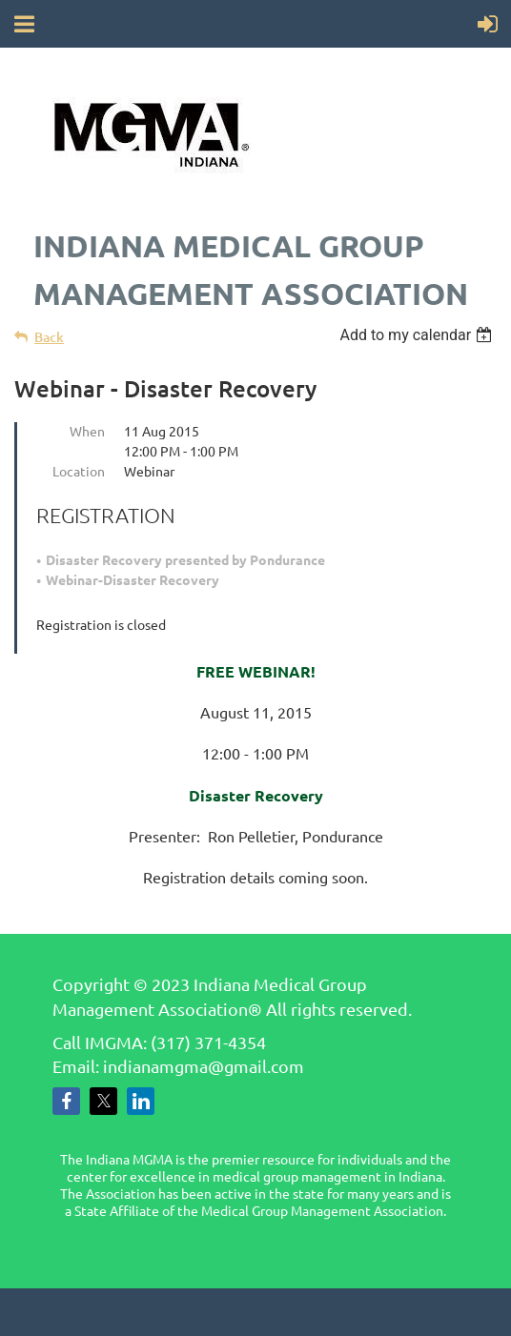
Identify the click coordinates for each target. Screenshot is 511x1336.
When (87, 430)
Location (78, 470)
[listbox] (418, 335)
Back (49, 337)
